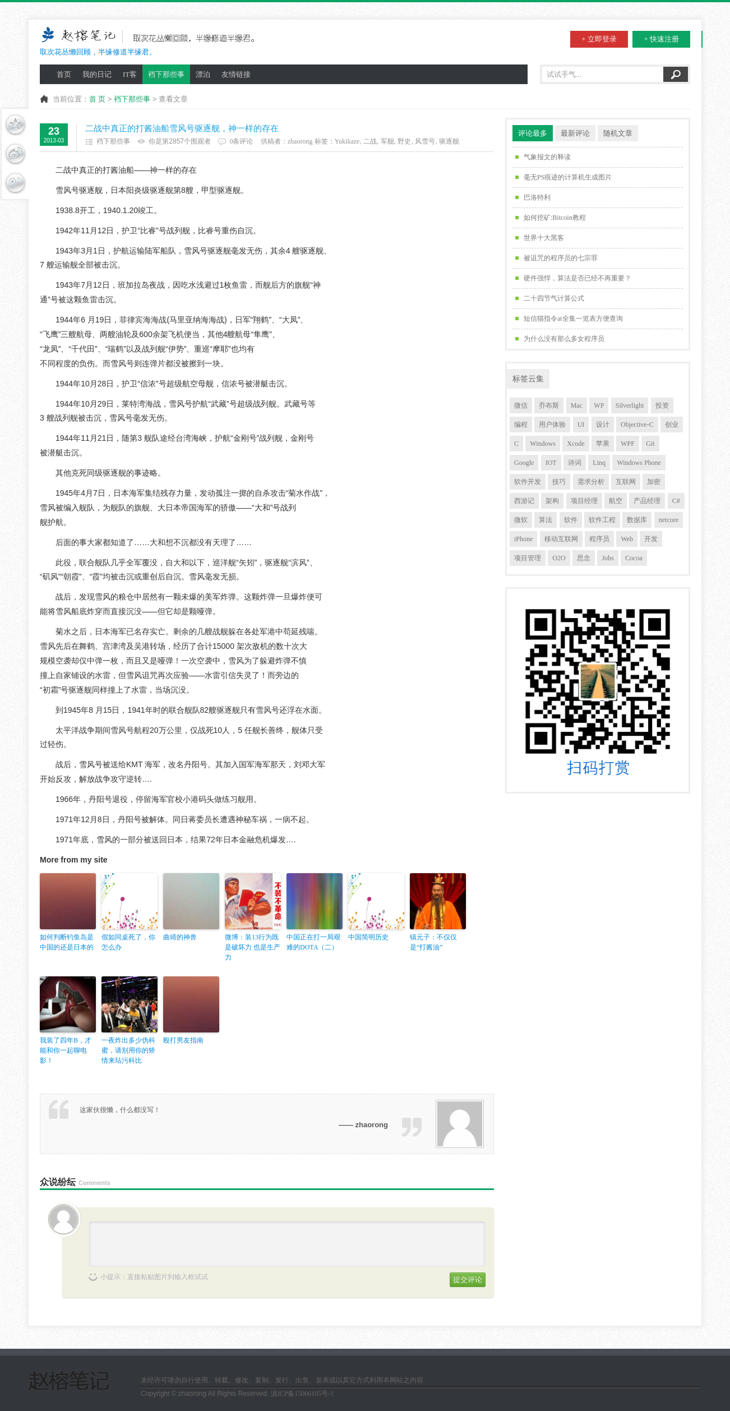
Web (627, 539)
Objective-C (637, 424)
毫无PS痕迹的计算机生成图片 (568, 177)
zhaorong (300, 141)
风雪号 (425, 141)
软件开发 (527, 482)
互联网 (626, 482)
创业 (671, 424)
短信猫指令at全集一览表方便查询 (573, 318)
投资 (662, 405)
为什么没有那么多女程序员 (564, 339)
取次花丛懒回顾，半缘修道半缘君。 (150, 40)
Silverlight (630, 405)
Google (524, 463)
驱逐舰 (449, 141)
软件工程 (602, 520)
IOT (551, 463)
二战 (370, 141)
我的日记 (97, 74)
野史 (404, 141)
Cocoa (634, 558)
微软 (521, 520)
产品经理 (647, 501)
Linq (599, 463)
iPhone (523, 539)
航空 (615, 501)
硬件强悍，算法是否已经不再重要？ (577, 278)
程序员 (599, 539)
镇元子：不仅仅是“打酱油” (433, 942)
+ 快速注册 (661, 39)
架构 (552, 501)
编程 (521, 424)
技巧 (559, 482)
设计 (602, 424)
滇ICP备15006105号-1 (302, 1394)
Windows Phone (639, 463)
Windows (543, 444)
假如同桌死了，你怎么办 (128, 942)
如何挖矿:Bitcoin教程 (555, 218)
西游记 (524, 501)
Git (650, 444)
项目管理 (527, 558)
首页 (64, 74)
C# (676, 501)
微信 (521, 405)
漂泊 (203, 74)
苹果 (602, 444)
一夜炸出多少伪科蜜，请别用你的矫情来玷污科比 (128, 1050)
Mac (577, 405)
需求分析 (590, 482)
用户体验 (552, 424)
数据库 (637, 520)
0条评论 (241, 141)
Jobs (607, 558)
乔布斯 (549, 405)
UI (581, 424)
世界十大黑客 (544, 238)
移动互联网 (561, 539)
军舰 (387, 141)
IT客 (130, 74)
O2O (558, 558)
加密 (653, 482)
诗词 (574, 463)
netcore (668, 520)
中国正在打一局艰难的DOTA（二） (313, 942)
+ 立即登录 (599, 39)
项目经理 (584, 501)
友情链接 (236, 74)
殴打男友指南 (183, 1040)
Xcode (575, 444)
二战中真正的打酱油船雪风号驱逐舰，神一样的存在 (182, 128)
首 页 (97, 99)
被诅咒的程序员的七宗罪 (561, 258)
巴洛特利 (537, 197)
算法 (545, 520)
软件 (570, 520)
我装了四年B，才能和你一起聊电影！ (65, 1050)
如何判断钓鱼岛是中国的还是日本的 (67, 942)
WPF (628, 444)
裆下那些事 (166, 74)
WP (599, 405)
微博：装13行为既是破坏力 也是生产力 (252, 947)
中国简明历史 (368, 937)
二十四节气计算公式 (554, 298)
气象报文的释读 (547, 157)
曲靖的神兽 (180, 937)
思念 (583, 558)
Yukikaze (347, 141)
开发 (651, 539)
